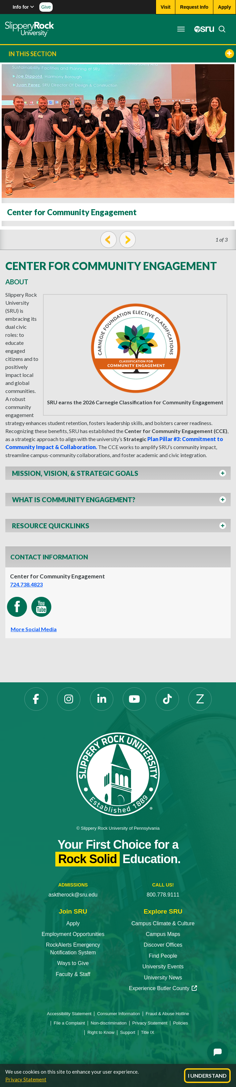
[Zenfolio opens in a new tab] (200, 699)
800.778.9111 (163, 895)
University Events (163, 966)
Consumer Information (118, 1013)
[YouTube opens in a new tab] (134, 699)
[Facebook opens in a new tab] (36, 699)
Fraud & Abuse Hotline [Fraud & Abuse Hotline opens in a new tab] (167, 1013)
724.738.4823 (26, 584)
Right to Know (100, 1032)
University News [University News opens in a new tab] (163, 977)
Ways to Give (73, 963)
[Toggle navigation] (181, 29)
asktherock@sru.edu (73, 895)
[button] (118, 475)
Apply (73, 923)
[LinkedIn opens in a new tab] (101, 699)
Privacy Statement (25, 1079)
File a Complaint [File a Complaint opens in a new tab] (69, 1023)
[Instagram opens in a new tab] (68, 699)
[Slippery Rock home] (29, 29)
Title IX (147, 1032)
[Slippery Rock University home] (118, 774)
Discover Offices (163, 945)
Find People (163, 956)
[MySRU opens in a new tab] (202, 29)
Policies (180, 1023)
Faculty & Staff (73, 974)
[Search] (220, 29)
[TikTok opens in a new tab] (167, 699)
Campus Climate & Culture (162, 923)
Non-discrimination (109, 1023)
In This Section (121, 53)
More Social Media (34, 629)
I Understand (207, 1075)
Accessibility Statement (69, 1013)
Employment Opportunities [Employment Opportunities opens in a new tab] (73, 934)
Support (127, 1032)
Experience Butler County (163, 988)
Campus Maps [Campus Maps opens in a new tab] (163, 934)
